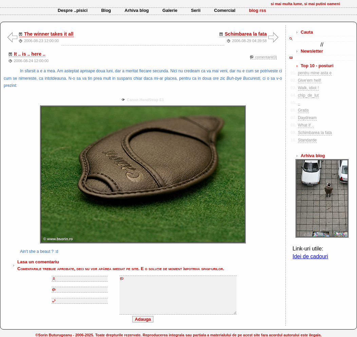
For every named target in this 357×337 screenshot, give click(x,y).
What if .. (306, 125)
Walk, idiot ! (308, 88)
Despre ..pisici (73, 10)
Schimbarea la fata (246, 34)
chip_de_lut (308, 95)
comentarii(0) (266, 57)
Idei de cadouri (310, 256)
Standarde (307, 140)
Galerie (170, 10)
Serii (196, 10)
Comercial (225, 10)
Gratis (303, 110)
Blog (106, 10)
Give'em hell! (309, 80)
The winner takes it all (49, 34)
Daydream (307, 117)
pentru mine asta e (315, 73)
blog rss (257, 10)
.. (299, 102)
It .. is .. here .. (29, 54)
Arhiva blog (137, 10)
